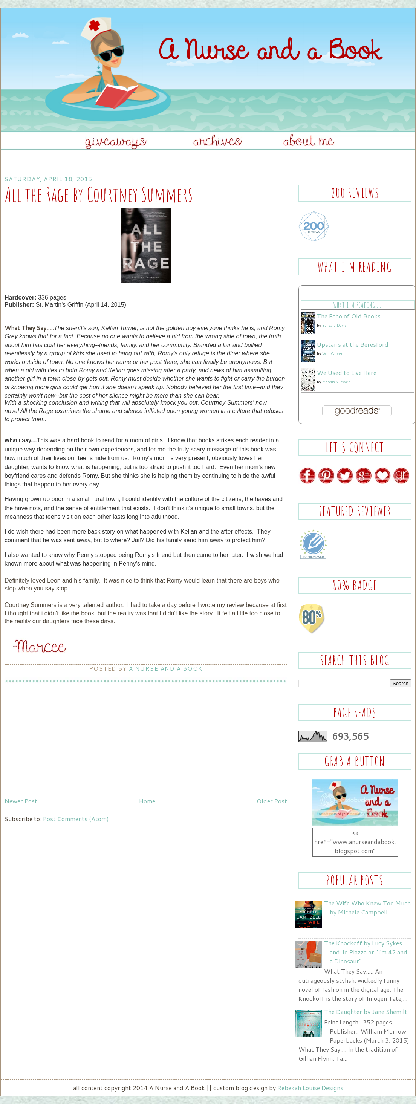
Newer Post (21, 801)
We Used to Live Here (346, 372)
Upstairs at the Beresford (352, 344)
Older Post (272, 801)
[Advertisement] (61, 741)
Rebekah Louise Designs (310, 1087)
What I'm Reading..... (357, 305)
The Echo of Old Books (349, 316)
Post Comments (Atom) (76, 818)
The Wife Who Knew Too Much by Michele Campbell (367, 907)
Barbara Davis (334, 325)
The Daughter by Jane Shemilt (365, 1011)
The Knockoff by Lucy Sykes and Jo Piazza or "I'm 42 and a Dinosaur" (365, 952)
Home (147, 801)
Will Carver (332, 353)
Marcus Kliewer (336, 381)
